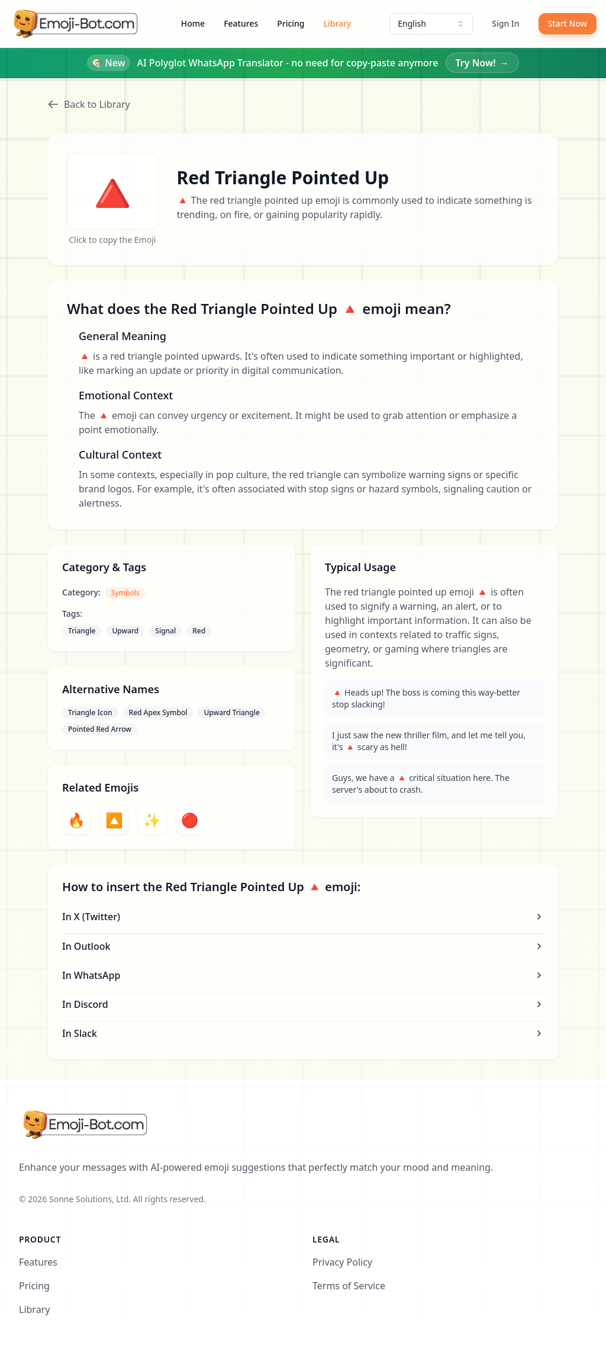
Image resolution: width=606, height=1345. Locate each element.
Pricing (290, 23)
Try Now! (482, 63)
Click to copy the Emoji (112, 239)
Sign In (505, 23)
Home (193, 23)
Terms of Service (348, 1285)
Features (241, 23)
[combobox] (431, 23)
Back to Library (88, 104)
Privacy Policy (342, 1262)
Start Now (567, 23)
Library (338, 23)
